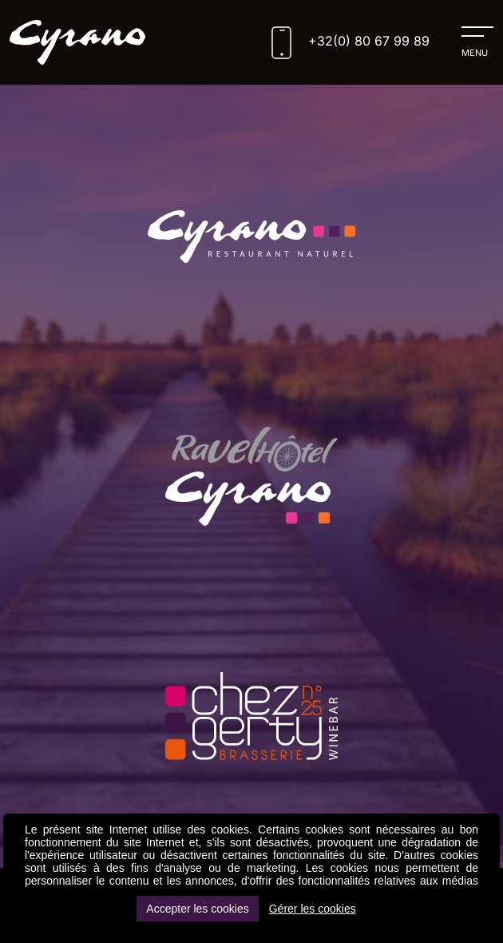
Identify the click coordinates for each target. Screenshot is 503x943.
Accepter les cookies (197, 908)
